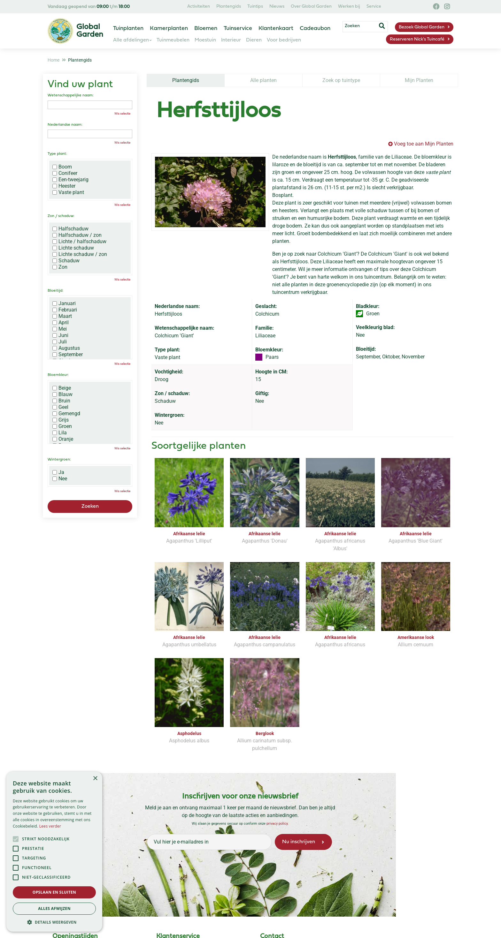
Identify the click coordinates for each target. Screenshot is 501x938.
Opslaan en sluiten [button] (54, 892)
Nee (59, 479)
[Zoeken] (365, 26)
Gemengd (66, 413)
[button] (54, 922)
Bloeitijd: (55, 290)
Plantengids (185, 80)
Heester (63, 186)
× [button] (95, 778)
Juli (59, 342)
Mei (59, 329)
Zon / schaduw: (61, 216)
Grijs (60, 420)
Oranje (62, 439)
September (67, 354)
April (60, 322)
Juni (60, 335)
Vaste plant (68, 192)
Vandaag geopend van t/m (89, 7)
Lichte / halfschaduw (79, 241)
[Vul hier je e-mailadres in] (209, 842)
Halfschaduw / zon (77, 235)
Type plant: (57, 153)
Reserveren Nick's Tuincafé (417, 39)
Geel (60, 407)
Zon (59, 267)
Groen (62, 426)
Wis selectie (122, 113)
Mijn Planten (419, 80)
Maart (62, 316)
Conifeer (64, 173)
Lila (59, 433)
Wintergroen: (59, 459)
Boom (62, 167)
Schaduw (66, 261)
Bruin (61, 401)
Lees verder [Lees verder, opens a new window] (50, 826)
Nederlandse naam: (65, 124)
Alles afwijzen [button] (54, 908)
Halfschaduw (70, 229)
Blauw (62, 394)
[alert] (54, 852)
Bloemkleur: (58, 375)
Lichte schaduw (73, 248)
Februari (64, 310)
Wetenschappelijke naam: (71, 95)
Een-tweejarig (70, 179)
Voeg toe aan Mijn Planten (423, 144)
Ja (58, 472)
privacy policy (277, 824)
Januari (64, 303)
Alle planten (263, 80)
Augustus (66, 348)
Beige (61, 388)
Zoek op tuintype (341, 80)
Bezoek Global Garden (421, 27)
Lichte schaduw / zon (79, 254)
